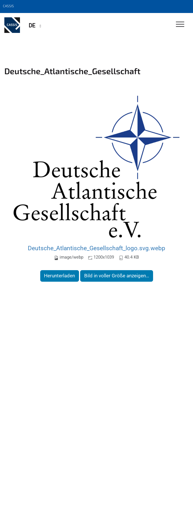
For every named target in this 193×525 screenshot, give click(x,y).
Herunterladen (59, 276)
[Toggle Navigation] (180, 25)
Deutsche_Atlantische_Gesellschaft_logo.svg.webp (96, 248)
